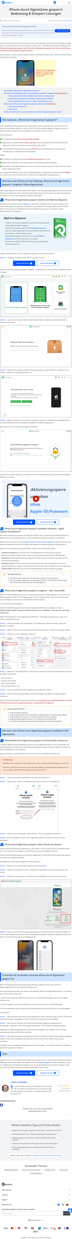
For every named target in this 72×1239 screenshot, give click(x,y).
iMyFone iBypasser (45, 1061)
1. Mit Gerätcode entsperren (17, 107)
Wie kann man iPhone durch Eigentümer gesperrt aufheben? (30, 104)
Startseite (5, 20)
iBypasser (27, 204)
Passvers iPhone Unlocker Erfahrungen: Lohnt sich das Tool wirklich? (35, 1142)
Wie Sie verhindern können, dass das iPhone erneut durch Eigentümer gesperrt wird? (32, 112)
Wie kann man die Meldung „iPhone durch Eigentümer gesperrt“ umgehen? (35, 93)
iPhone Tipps (63, 1168)
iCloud (42, 864)
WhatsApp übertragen (11, 1168)
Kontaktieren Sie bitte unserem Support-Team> (46, 1153)
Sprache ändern (36, 1218)
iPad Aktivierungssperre (38, 228)
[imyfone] (7, 2)
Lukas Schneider (67, 20)
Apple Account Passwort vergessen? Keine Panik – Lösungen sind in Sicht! (36, 1128)
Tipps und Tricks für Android (31, 1168)
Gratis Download (62, 31)
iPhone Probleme (36, 1171)
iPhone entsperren (14, 20)
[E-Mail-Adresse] (32, 1211)
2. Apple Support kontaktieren (30, 99)
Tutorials (5, 1193)
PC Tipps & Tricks (50, 1168)
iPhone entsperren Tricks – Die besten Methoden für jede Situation (34, 1132)
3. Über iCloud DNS (30, 101)
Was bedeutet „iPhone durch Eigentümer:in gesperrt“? (22, 91)
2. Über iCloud (12, 109)
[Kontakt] (70, 1210)
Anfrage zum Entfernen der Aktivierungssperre (38, 541)
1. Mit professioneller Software (29, 96)
